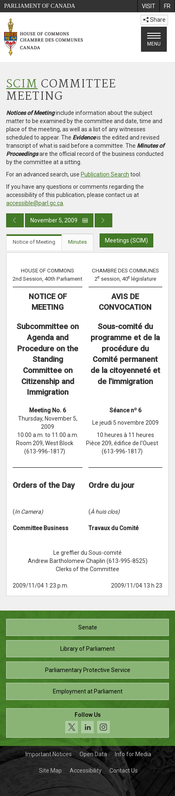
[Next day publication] (103, 220)
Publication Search (105, 174)
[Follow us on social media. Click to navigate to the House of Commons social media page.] (87, 723)
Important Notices (48, 754)
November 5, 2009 (59, 220)
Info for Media (133, 754)
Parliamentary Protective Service (87, 670)
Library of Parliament (87, 648)
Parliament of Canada (39, 6)
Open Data (93, 754)
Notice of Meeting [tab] (34, 242)
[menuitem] (148, 6)
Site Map (50, 770)
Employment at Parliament (88, 691)
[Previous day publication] (15, 220)
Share (154, 19)
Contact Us (123, 770)
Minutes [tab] (77, 242)
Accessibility (86, 770)
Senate (87, 627)
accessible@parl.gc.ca (34, 203)
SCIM (22, 84)
